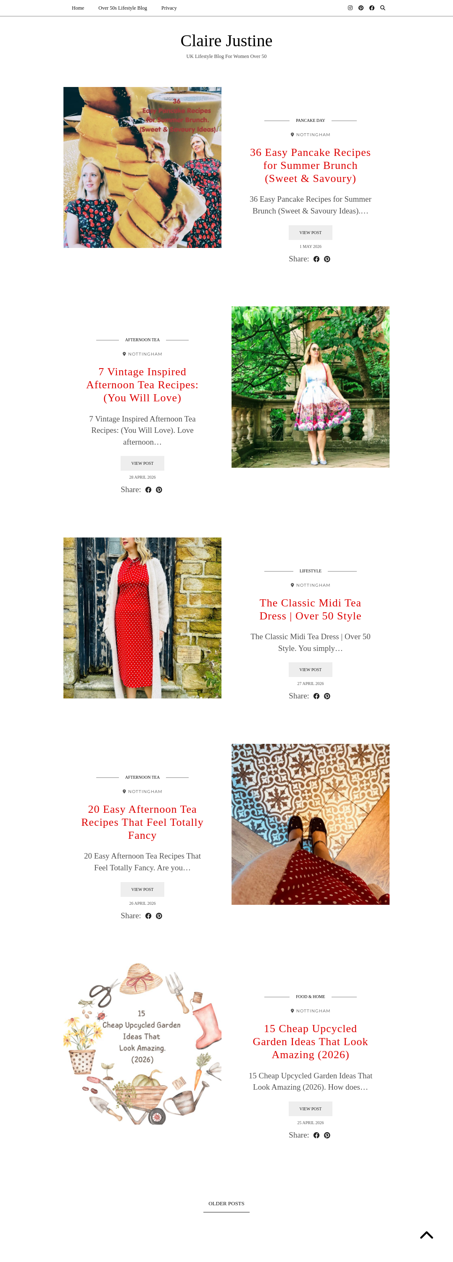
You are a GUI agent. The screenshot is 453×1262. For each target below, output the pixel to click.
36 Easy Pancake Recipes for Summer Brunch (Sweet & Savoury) (310, 167)
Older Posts (226, 1204)
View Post (311, 234)
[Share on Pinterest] (327, 260)
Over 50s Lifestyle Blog (122, 8)
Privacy (169, 8)
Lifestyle (310, 572)
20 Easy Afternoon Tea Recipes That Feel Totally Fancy (142, 823)
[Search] (382, 8)
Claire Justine (227, 41)
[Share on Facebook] (316, 260)
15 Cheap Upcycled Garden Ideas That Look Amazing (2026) (311, 1043)
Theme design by (353, 1252)
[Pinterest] (360, 8)
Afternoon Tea (142, 341)
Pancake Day (310, 121)
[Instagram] (350, 8)
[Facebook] (371, 8)
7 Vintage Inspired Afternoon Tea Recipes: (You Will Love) (142, 386)
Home (78, 8)
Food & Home (310, 998)
